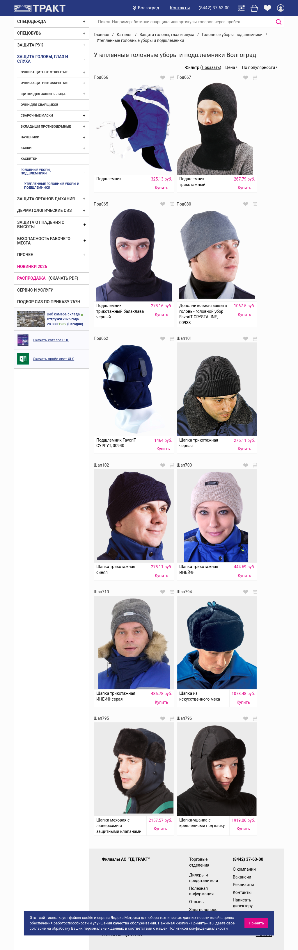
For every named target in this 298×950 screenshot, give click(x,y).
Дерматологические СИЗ (44, 210)
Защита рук (30, 45)
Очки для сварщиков (39, 105)
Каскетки (29, 159)
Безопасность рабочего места (43, 240)
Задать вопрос (203, 909)
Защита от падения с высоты (40, 224)
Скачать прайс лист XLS (53, 359)
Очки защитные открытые (44, 72)
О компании (244, 869)
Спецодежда (31, 21)
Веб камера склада (63, 314)
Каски (26, 148)
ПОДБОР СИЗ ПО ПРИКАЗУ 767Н (48, 301)
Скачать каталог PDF (51, 340)
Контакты (180, 7)
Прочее (25, 254)
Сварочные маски (37, 115)
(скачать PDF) (63, 278)
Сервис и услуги (35, 290)
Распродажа (31, 278)
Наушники (30, 137)
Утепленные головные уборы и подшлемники (51, 185)
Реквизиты (243, 884)
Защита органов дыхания (46, 199)
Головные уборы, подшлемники (36, 171)
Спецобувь (29, 33)
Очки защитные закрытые (44, 83)
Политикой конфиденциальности (198, 928)
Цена (230, 67)
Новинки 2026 (32, 266)
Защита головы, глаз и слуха (42, 58)
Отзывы (197, 901)
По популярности (258, 67)
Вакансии (242, 877)
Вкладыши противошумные (46, 126)
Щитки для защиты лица (43, 94)
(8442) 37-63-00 (214, 7)
